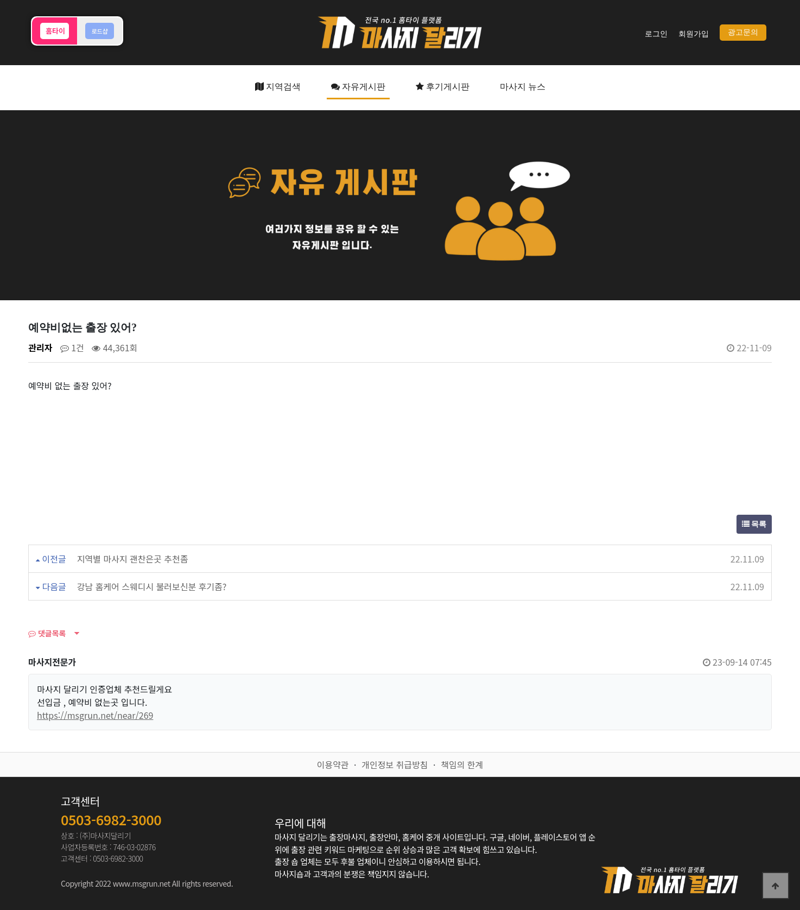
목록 (754, 524)
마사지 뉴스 (522, 86)
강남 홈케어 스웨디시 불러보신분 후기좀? (152, 586)
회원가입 (693, 34)
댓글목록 (47, 633)
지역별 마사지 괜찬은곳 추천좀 (132, 558)
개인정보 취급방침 (394, 764)
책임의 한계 (462, 764)
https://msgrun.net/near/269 (95, 715)
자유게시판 (358, 86)
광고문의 (743, 32)
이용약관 (333, 764)
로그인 (656, 34)
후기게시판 (442, 86)
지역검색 (278, 86)
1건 (72, 347)
